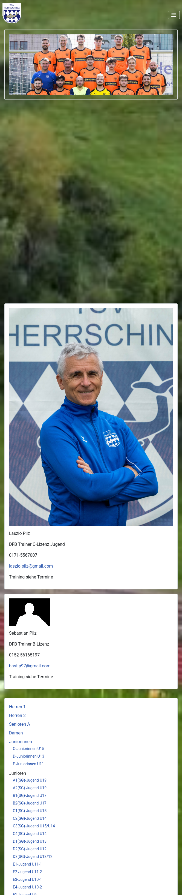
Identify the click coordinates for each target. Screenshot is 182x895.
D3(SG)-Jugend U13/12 (33, 856)
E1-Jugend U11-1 (27, 864)
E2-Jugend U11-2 (27, 872)
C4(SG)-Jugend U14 (30, 833)
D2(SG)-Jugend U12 (30, 849)
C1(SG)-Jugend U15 (30, 811)
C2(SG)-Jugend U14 (30, 818)
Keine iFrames (24, 12)
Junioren (17, 773)
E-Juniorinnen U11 (28, 764)
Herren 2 (17, 715)
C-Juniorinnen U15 (28, 748)
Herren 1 (17, 706)
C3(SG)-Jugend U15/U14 (34, 826)
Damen (16, 733)
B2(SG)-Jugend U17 (30, 803)
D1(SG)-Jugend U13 (30, 841)
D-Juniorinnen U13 (28, 756)
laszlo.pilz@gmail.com (31, 566)
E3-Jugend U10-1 (27, 879)
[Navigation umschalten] (174, 15)
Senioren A (19, 724)
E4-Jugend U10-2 (27, 887)
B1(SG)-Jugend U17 (30, 795)
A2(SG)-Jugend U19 (30, 788)
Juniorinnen (20, 741)
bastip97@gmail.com (30, 665)
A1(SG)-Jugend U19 (30, 780)
